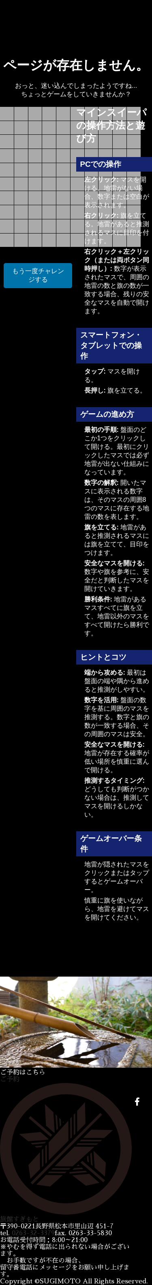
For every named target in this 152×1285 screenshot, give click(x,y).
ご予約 (9, 1079)
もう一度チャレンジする (38, 275)
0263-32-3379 (33, 1233)
